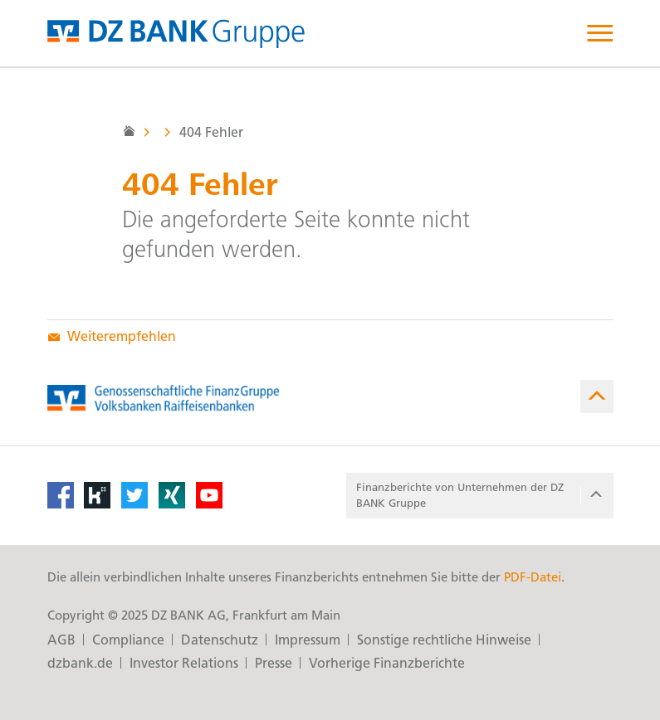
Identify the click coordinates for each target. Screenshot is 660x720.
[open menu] (600, 33)
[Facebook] (60, 495)
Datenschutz (219, 640)
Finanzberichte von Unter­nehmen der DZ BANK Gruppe (481, 495)
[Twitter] (134, 495)
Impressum (307, 640)
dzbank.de (80, 663)
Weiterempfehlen (111, 336)
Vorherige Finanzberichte (387, 663)
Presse (273, 663)
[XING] (172, 495)
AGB (61, 640)
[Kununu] (97, 495)
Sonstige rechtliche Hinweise (444, 640)
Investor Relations (184, 663)
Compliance (128, 640)
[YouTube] (209, 495)
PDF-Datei (532, 577)
